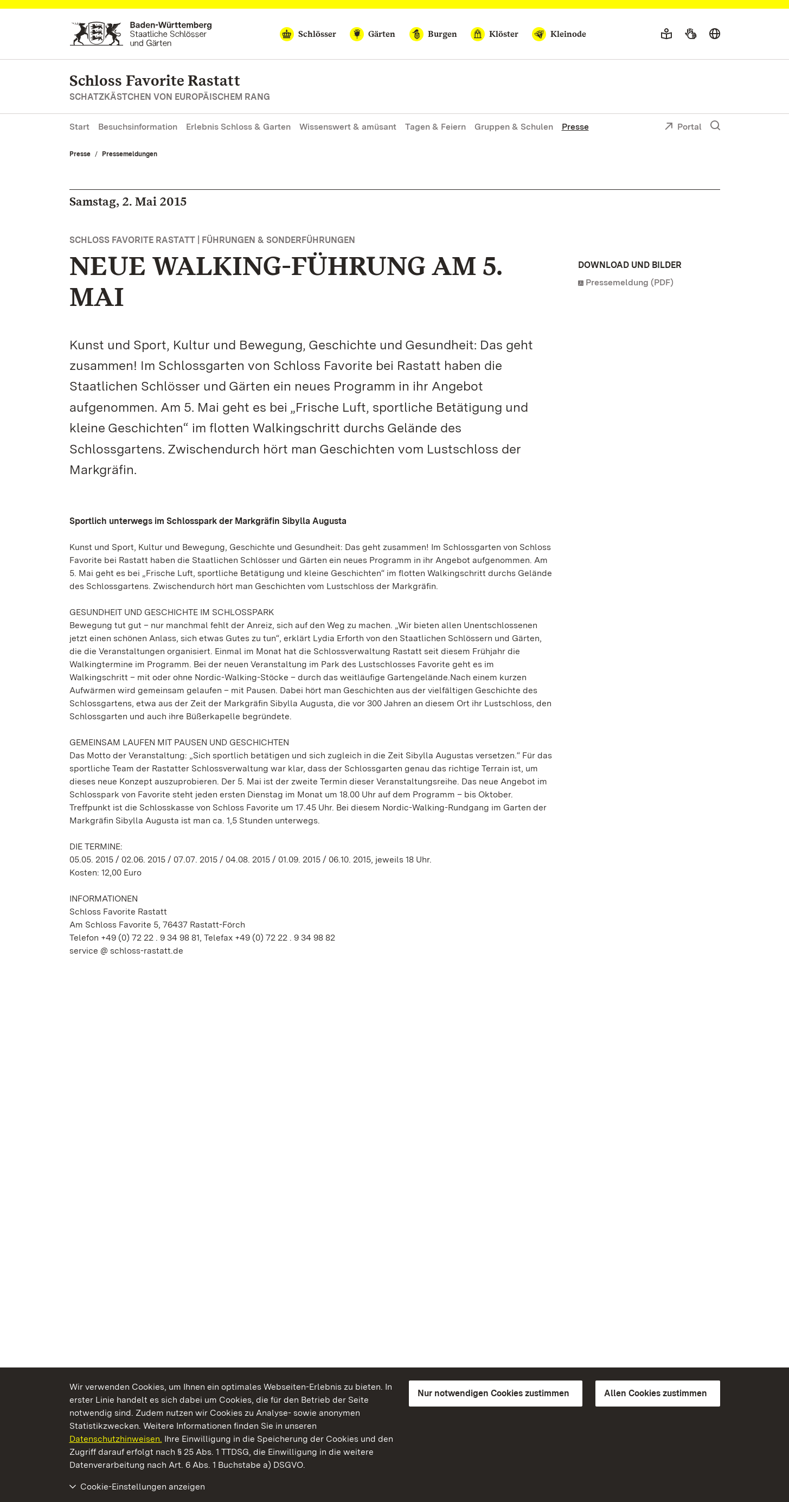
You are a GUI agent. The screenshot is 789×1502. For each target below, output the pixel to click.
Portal (683, 127)
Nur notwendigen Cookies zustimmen (493, 1393)
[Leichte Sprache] (666, 34)
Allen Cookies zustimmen (655, 1393)
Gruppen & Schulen (513, 127)
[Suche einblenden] (715, 125)
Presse (575, 127)
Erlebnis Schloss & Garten (238, 127)
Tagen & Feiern (435, 127)
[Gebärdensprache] (691, 34)
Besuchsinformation (137, 127)
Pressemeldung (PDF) (629, 282)
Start (79, 127)
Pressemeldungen (129, 154)
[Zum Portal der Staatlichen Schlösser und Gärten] (140, 34)
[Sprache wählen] (714, 34)
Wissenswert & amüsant (347, 127)
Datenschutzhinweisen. (115, 1439)
